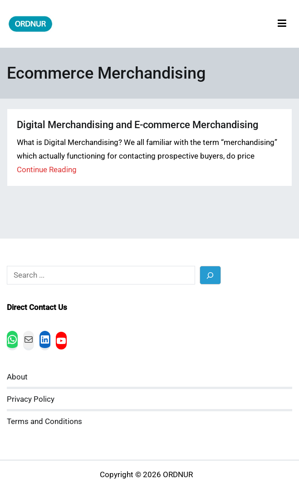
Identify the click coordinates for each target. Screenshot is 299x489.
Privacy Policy (30, 399)
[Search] (210, 275)
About (17, 377)
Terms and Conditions (44, 421)
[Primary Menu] (282, 24)
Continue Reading (47, 169)
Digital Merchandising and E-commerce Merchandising (137, 124)
